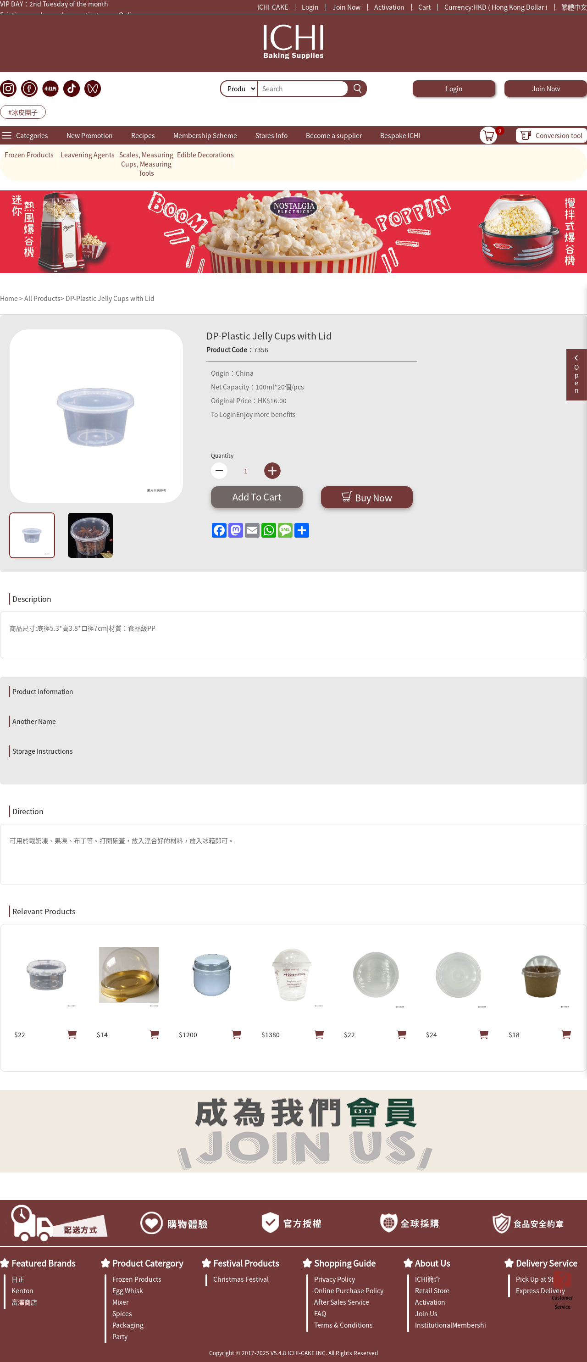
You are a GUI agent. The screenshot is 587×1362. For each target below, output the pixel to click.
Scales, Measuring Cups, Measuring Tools (146, 164)
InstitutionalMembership (450, 1324)
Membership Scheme (205, 135)
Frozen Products (29, 154)
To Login (223, 414)
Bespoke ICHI (400, 135)
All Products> (44, 298)
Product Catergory (147, 1263)
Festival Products (246, 1263)
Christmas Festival (241, 1279)
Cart (424, 6)
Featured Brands (43, 1263)
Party (119, 1336)
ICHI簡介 (427, 1279)
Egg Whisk (127, 1290)
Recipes (143, 135)
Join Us (426, 1313)
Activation (389, 6)
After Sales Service (341, 1301)
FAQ (320, 1313)
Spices (122, 1313)
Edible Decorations (205, 154)
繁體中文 (574, 6)
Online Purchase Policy (348, 1290)
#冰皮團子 (23, 112)
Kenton (22, 1290)
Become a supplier (334, 135)
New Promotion (89, 135)
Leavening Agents (88, 154)
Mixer (120, 1301)
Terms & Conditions (343, 1324)
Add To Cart (257, 496)
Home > (12, 298)
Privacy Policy (334, 1279)
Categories (32, 135)
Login (310, 6)
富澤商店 (24, 1301)
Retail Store (432, 1290)
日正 (17, 1279)
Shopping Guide (345, 1263)
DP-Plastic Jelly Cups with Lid (110, 298)
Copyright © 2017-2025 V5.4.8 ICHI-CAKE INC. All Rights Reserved (293, 1352)
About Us (432, 1263)
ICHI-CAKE (272, 6)
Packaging (128, 1324)
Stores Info (271, 135)
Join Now (346, 6)
